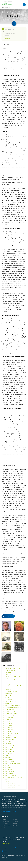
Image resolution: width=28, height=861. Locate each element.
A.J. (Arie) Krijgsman (9, 670)
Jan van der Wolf (8, 729)
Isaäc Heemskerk (9, 715)
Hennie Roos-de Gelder (10, 711)
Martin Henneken (8, 759)
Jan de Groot (7, 719)
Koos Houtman (8, 753)
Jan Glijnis (7, 721)
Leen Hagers (7, 757)
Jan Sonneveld (8, 725)
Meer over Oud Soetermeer (9, 811)
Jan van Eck (7, 731)
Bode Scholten (8, 672)
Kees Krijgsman (8, 747)
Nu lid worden (6, 843)
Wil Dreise (7, 781)
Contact (15, 825)
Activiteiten (15, 821)
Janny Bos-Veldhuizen (10, 737)
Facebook (4, 851)
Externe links (16, 827)
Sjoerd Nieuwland (9, 771)
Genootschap (6, 823)
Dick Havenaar (8, 693)
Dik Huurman (7, 695)
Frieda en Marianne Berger (11, 701)
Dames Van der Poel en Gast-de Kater (14, 686)
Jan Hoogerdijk (8, 723)
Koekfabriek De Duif (9, 751)
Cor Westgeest (8, 684)
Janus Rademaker (9, 739)
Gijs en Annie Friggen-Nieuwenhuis (13, 707)
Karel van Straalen (9, 745)
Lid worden (15, 819)
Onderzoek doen (6, 825)
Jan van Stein (7, 735)
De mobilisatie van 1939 (10, 691)
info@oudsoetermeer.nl (20, 848)
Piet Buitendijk (8, 767)
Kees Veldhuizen (8, 749)
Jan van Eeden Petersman (11, 733)
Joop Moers (7, 743)
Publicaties (15, 823)
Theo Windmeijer (8, 773)
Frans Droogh (8, 699)
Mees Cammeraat (9, 761)
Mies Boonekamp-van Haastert (12, 763)
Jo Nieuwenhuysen (9, 741)
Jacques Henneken (9, 717)
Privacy (4, 847)
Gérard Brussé (8, 703)
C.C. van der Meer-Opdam (11, 680)
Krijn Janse (7, 755)
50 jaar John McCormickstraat (12, 668)
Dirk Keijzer (7, 697)
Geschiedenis (6, 821)
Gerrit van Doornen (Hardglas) (12, 705)
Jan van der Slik (8, 727)
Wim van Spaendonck (10, 787)
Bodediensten (8, 674)
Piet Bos (6, 765)
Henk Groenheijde (9, 709)
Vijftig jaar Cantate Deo (10, 775)
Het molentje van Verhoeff (11, 713)
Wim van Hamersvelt (9, 783)
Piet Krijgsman (8, 769)
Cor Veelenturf (8, 682)
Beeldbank (5, 827)
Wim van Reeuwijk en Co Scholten (13, 785)
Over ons (5, 819)
